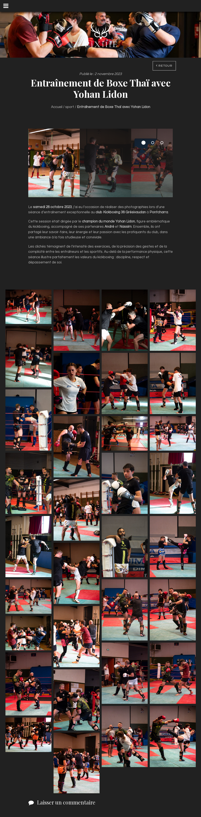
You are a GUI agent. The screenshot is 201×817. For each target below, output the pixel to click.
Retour (165, 65)
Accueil (56, 107)
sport (69, 107)
